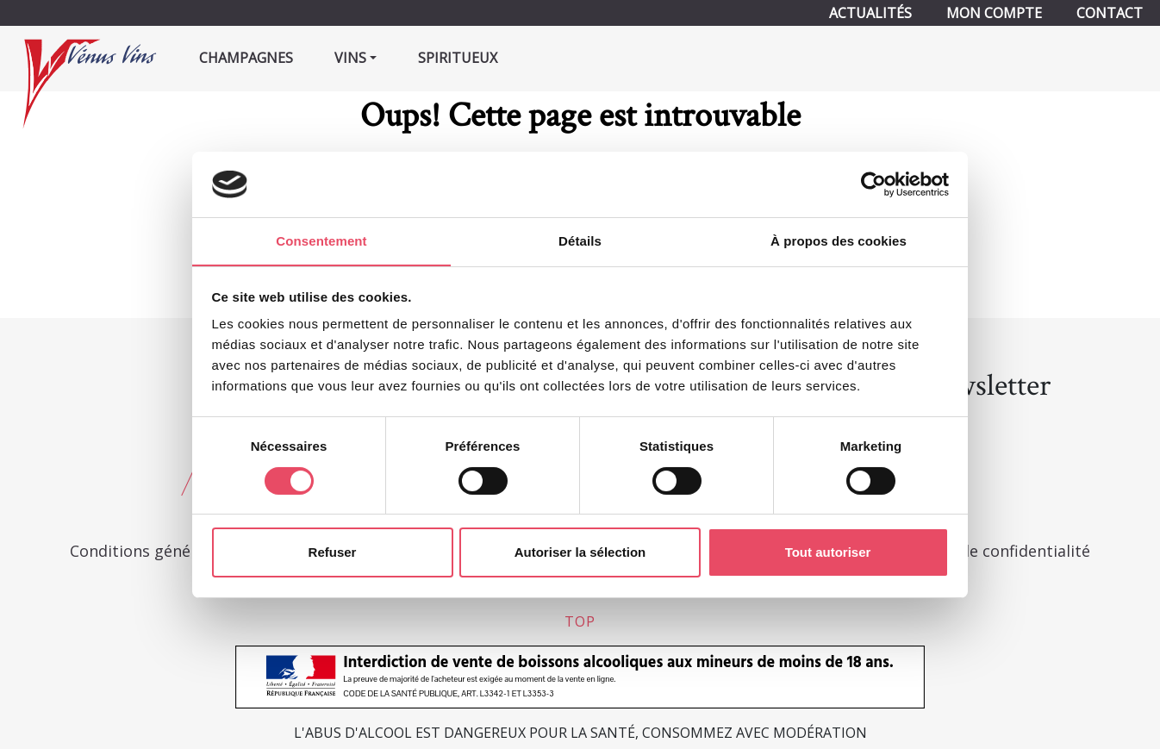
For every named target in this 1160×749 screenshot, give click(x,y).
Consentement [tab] (321, 241)
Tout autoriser (828, 553)
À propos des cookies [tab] (838, 241)
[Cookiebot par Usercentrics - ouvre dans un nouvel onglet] (873, 184)
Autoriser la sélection (580, 553)
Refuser (333, 553)
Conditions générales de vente (182, 550)
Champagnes (246, 57)
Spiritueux (457, 57)
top (580, 621)
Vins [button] (350, 57)
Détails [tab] (580, 241)
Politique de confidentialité (989, 550)
